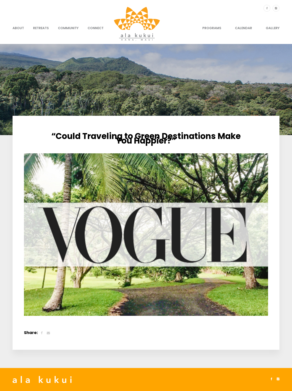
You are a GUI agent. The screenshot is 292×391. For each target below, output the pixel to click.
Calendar (243, 28)
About (18, 28)
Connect (96, 28)
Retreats (41, 28)
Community (68, 28)
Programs (211, 28)
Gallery (272, 28)
